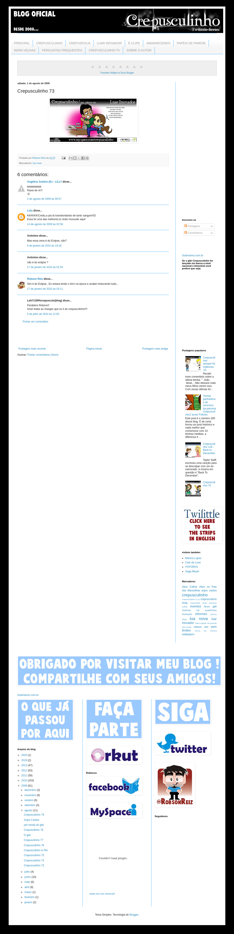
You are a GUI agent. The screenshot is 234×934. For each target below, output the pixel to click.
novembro (30, 795)
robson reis (201, 626)
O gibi (27, 835)
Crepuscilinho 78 (33, 829)
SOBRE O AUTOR (138, 50)
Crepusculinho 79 (34, 814)
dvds (204, 603)
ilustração (187, 614)
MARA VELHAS (25, 50)
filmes (207, 606)
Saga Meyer (192, 571)
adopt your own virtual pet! (102, 894)
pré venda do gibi (34, 824)
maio (27, 881)
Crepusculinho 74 (34, 860)
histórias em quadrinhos (199, 610)
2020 (24, 755)
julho (27, 871)
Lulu (29, 210)
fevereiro (29, 897)
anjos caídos (209, 590)
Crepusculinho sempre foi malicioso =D (209, 364)
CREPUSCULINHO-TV (104, 50)
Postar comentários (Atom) (43, 354)
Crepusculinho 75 (209, 484)
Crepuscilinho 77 (33, 840)
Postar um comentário (35, 321)
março (28, 892)
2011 (24, 775)
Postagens (192, 226)
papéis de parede (208, 623)
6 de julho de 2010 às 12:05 (43, 314)
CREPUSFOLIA (79, 43)
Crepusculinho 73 (34, 865)
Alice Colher (189, 586)
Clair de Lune (193, 562)
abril (27, 887)
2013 (24, 765)
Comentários (193, 232)
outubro (29, 800)
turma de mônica (206, 631)
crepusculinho (195, 595)
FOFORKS (191, 566)
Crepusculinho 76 (34, 845)
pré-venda (186, 627)
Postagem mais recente (32, 348)
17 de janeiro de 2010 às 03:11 (45, 288)
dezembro (30, 790)
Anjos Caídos (31, 819)
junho (28, 876)
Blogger (134, 914)
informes (201, 614)
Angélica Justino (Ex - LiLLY (44, 181)
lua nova (37, 163)
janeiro (28, 902)
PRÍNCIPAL (22, 43)
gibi (215, 606)
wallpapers (188, 634)
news (197, 623)
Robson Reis (35, 278)
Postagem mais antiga (155, 348)
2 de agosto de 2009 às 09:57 (44, 198)
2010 (24, 780)
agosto (28, 810)
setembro (30, 805)
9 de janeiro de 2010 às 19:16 (44, 245)
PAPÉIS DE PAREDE (191, 43)
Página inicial (94, 348)
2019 (24, 760)
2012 (24, 770)
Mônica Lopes (193, 558)
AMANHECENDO (158, 43)
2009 (24, 785)
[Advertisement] (93, 335)
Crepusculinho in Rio (36, 850)
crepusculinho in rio (191, 599)
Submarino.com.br (192, 255)
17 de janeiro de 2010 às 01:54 (45, 267)
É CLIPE (134, 43)
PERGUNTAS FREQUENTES (62, 50)
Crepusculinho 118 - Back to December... (209, 450)
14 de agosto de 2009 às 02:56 (45, 224)
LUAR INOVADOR (109, 43)
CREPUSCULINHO (49, 43)
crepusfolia (195, 603)
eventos (195, 606)
